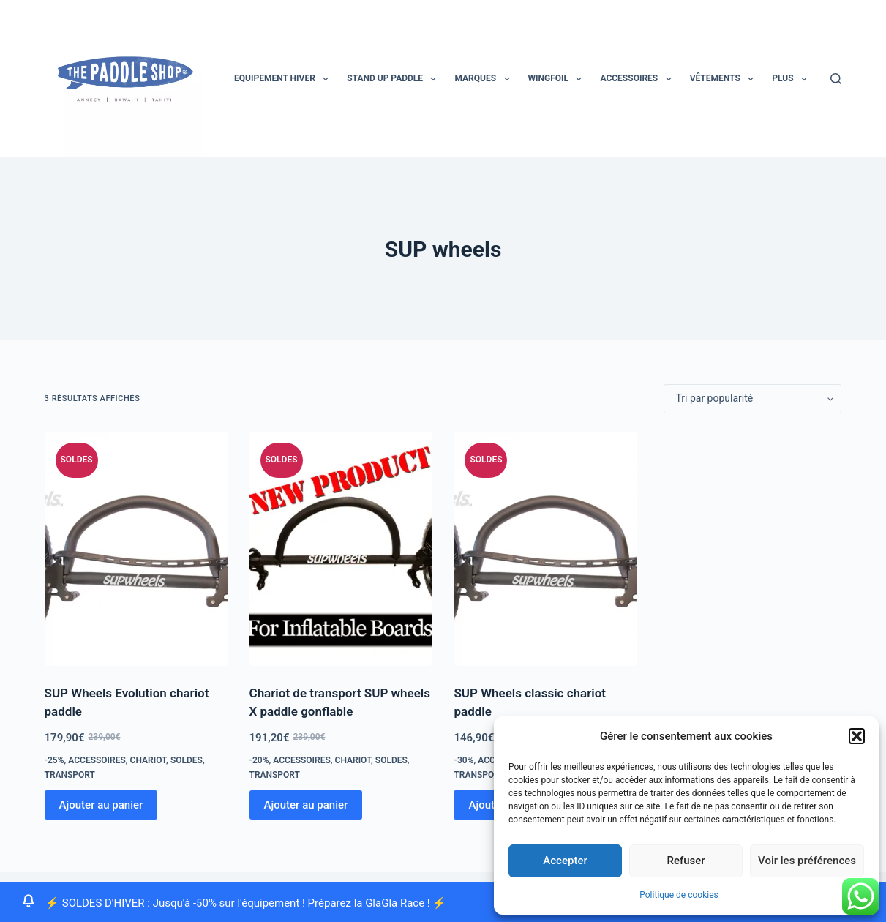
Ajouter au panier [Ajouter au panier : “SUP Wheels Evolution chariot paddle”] (101, 805)
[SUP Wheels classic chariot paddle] (545, 549)
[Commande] (752, 398)
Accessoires (638, 79)
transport (70, 775)
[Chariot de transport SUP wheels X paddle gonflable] (340, 549)
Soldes (186, 760)
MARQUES (484, 79)
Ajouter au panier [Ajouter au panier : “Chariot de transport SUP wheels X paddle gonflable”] (306, 805)
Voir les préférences (807, 860)
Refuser (686, 860)
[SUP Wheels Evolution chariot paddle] (136, 549)
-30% (463, 760)
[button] (856, 736)
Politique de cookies (678, 895)
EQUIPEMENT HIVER (284, 79)
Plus (792, 79)
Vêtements (725, 79)
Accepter (565, 860)
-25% (54, 760)
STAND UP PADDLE (394, 79)
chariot (148, 760)
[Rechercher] (835, 78)
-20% (259, 760)
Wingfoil (558, 79)
